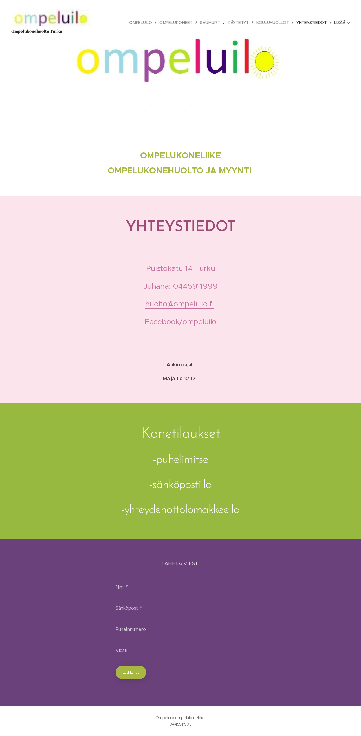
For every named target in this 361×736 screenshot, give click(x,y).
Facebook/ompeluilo (180, 321)
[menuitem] (119, 23)
